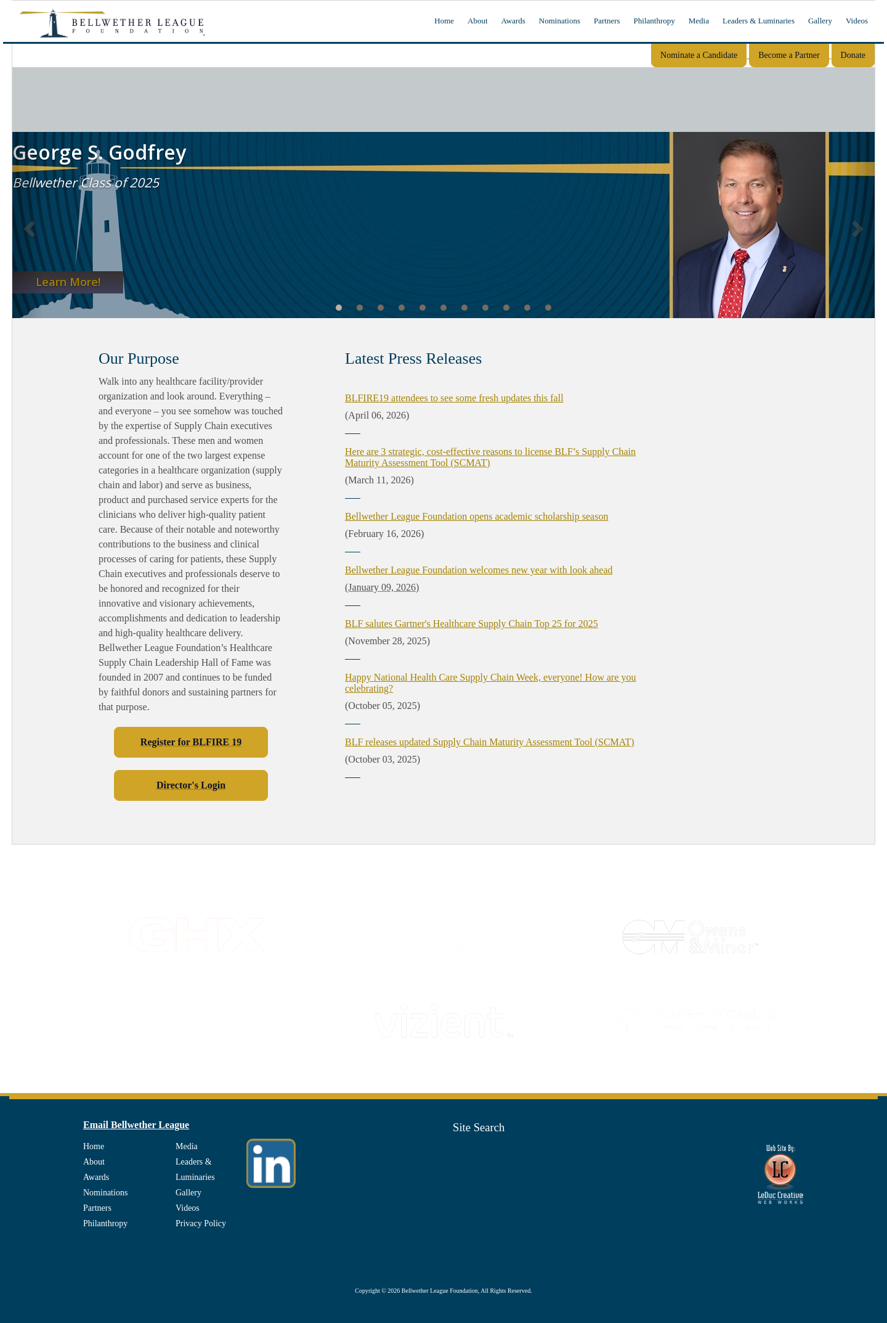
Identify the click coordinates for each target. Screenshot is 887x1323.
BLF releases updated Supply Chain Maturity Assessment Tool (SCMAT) (489, 742)
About (478, 20)
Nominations (559, 20)
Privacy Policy (201, 1223)
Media (699, 20)
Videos (857, 20)
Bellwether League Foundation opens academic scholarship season (476, 516)
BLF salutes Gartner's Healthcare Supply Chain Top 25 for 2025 (471, 623)
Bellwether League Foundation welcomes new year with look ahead (479, 570)
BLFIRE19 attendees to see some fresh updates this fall (454, 398)
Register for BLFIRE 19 (190, 742)
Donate (853, 55)
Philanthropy (654, 20)
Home (444, 20)
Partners (607, 20)
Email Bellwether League (136, 1125)
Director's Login (190, 785)
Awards (513, 20)
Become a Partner (789, 55)
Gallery (820, 20)
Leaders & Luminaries (759, 20)
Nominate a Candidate (698, 55)
